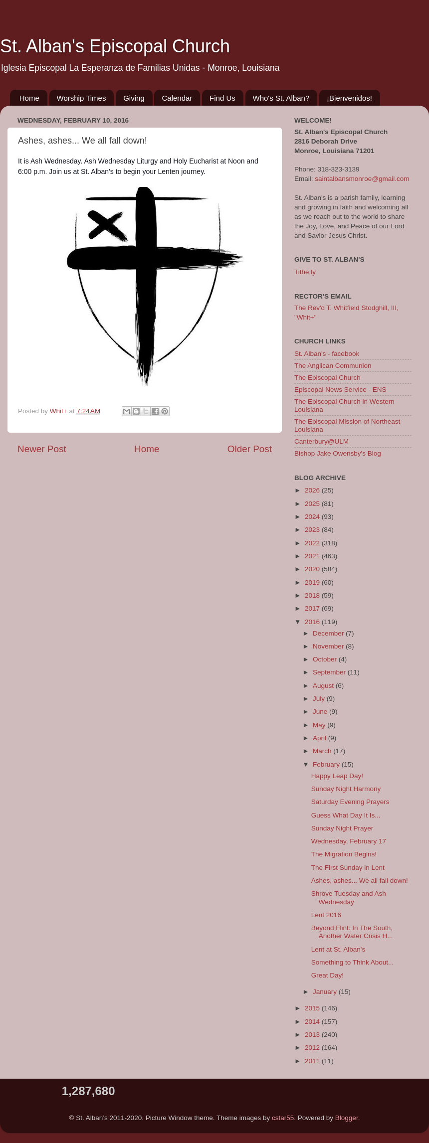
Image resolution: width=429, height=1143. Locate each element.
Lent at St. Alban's (338, 949)
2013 (313, 1034)
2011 (313, 1061)
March (323, 751)
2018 (313, 595)
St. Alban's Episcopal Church (115, 46)
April (320, 738)
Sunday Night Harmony (346, 789)
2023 (313, 529)
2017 (313, 608)
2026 (313, 490)
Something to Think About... (352, 962)
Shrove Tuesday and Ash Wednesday (348, 897)
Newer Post (41, 449)
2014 (313, 1021)
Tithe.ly (305, 272)
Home (29, 98)
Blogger (346, 1118)
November (329, 646)
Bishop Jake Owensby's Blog (337, 453)
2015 (313, 1008)
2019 (313, 582)
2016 (313, 622)
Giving (134, 98)
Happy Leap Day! (337, 776)
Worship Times (81, 98)
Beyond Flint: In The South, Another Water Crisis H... (352, 932)
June (321, 711)
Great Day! (327, 975)
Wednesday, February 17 (348, 841)
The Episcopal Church (327, 377)
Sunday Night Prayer (342, 828)
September (330, 672)
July (320, 698)
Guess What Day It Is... (346, 815)
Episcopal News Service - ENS (340, 389)
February (327, 764)
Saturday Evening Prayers (350, 802)
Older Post (249, 449)
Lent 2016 (326, 915)
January (326, 991)
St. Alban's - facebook (326, 353)
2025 (313, 503)
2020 (313, 569)
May (320, 725)
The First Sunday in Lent (348, 867)
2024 (313, 516)
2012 (313, 1047)
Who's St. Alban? (281, 98)
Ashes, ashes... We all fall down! (359, 880)
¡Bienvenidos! (349, 98)
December (329, 633)
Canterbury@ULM (321, 441)
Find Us (222, 98)
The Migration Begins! (344, 854)
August (324, 685)
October (326, 659)
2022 (313, 543)
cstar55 (283, 1118)
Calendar (177, 98)
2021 (313, 556)
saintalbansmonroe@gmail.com (362, 178)
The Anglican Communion (333, 365)
